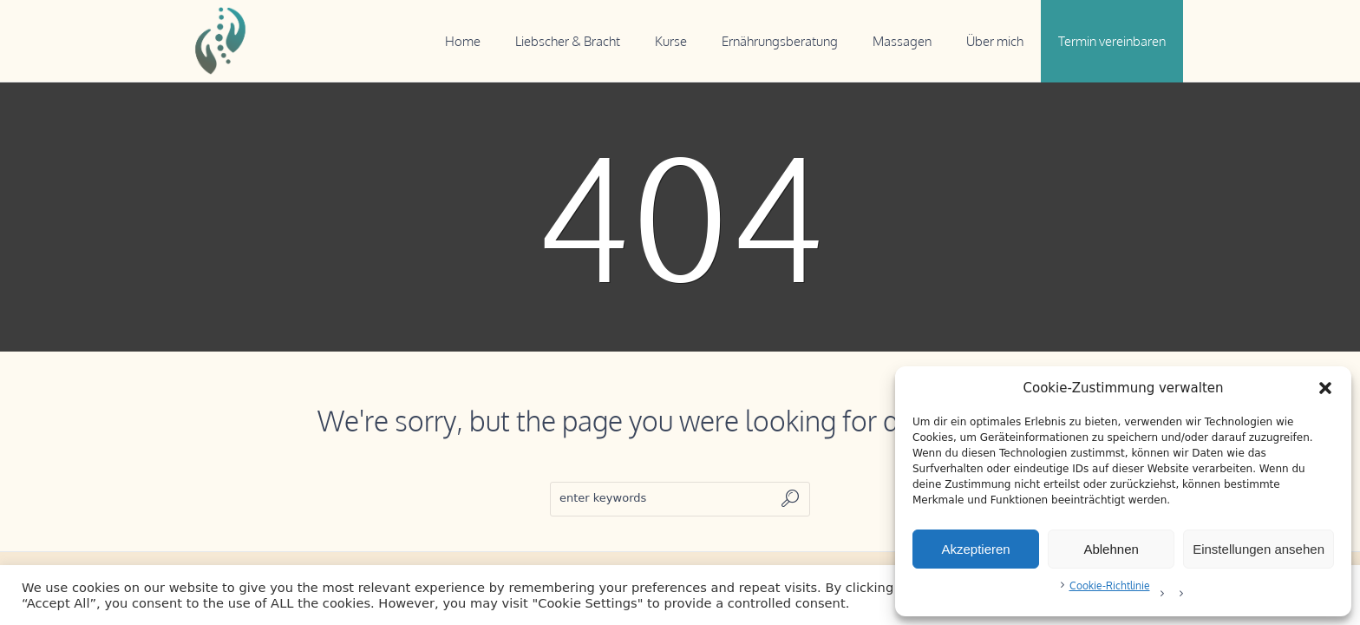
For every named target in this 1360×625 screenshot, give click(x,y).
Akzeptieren (975, 549)
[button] (1325, 388)
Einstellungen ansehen (1258, 549)
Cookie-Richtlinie (1109, 585)
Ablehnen (1110, 549)
